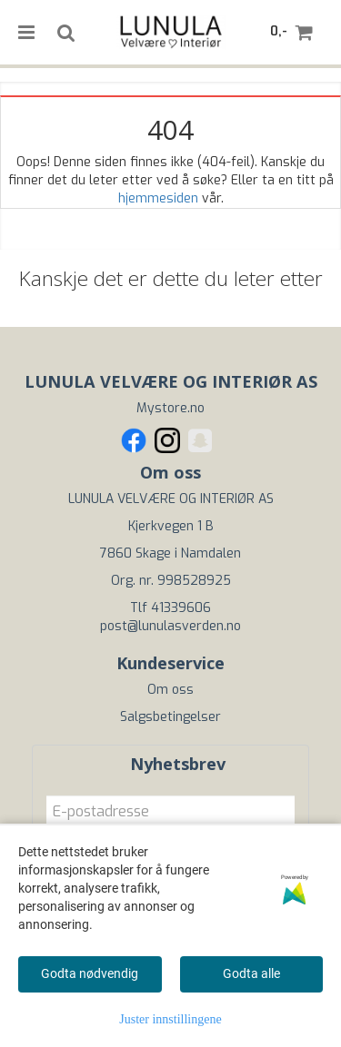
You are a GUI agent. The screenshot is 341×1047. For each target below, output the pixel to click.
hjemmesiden (158, 198)
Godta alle (251, 973)
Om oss (170, 689)
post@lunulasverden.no (170, 626)
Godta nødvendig (89, 973)
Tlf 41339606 (170, 608)
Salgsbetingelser (170, 717)
